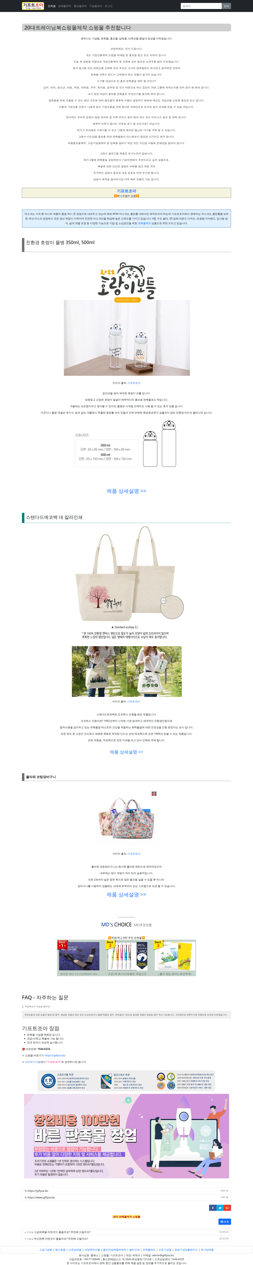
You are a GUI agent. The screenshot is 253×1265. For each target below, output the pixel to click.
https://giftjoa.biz (55, 1055)
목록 (225, 1221)
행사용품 (60, 1249)
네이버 (29, 1062)
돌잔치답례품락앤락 (114, 1249)
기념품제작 (95, 6)
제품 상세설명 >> (126, 490)
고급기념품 (45, 1249)
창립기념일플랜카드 (186, 1249)
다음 (37, 1062)
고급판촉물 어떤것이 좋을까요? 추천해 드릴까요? (62, 1232)
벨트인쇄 (134, 1249)
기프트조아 (133, 383)
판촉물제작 (64, 6)
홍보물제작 (80, 6)
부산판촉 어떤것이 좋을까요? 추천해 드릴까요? (61, 1238)
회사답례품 (207, 1249)
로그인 (108, 6)
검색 (226, 6)
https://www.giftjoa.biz (41, 1197)
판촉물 (52, 6)
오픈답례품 (75, 1249)
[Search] (201, 6)
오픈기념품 (165, 1249)
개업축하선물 (92, 1249)
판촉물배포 (149, 1249)
